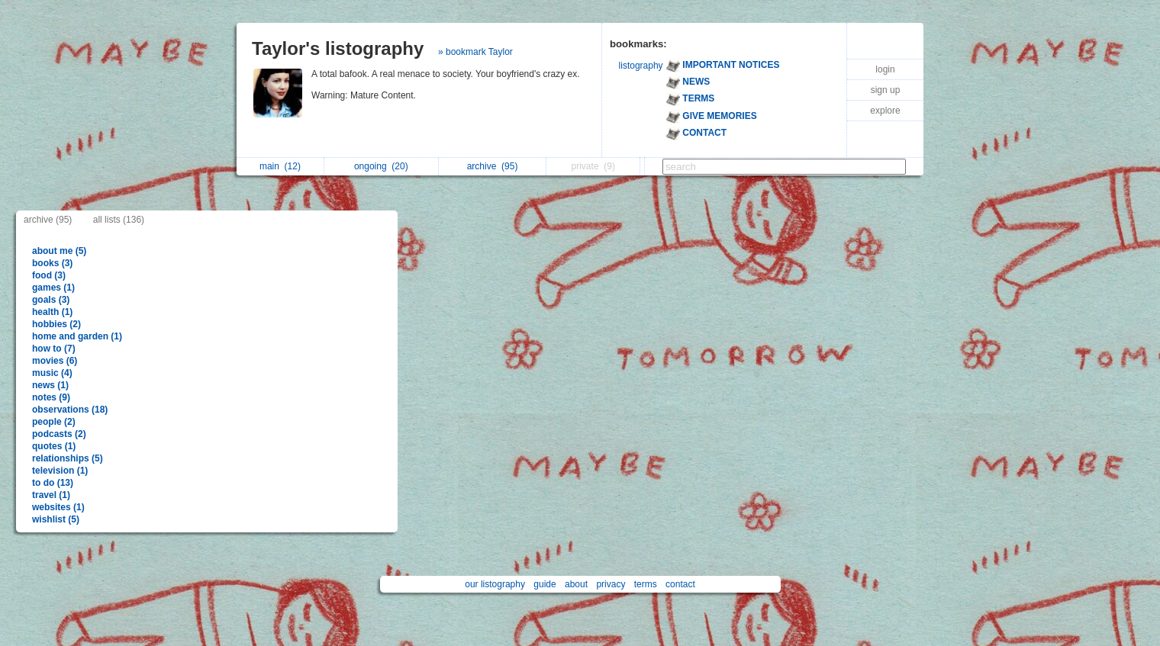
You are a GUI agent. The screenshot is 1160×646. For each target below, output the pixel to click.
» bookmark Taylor (475, 52)
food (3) (49, 275)
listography (641, 65)
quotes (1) (54, 446)
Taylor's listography (338, 48)
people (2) (54, 421)
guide (544, 584)
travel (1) (51, 495)
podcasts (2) (59, 434)
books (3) (52, 263)
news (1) (50, 385)
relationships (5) (67, 458)
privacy (610, 584)
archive (492, 166)
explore (885, 110)
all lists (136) (118, 219)
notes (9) (51, 397)
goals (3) (50, 299)
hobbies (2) (56, 324)
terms (645, 584)
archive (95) (48, 219)
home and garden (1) (77, 336)
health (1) (52, 312)
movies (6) (54, 360)
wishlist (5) (55, 519)
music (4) (52, 373)
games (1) (53, 287)
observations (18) (70, 409)
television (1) (60, 470)
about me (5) (59, 251)
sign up (886, 90)
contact (680, 584)
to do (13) (52, 482)
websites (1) (58, 507)
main (280, 166)
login (884, 69)
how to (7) (54, 348)
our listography (495, 584)
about (576, 584)
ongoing (381, 166)
